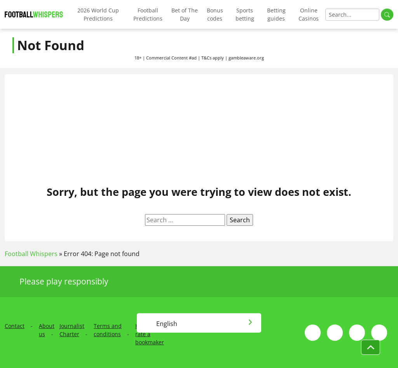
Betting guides (276, 14)
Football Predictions (147, 14)
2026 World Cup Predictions (98, 14)
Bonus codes (215, 14)
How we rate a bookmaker (149, 334)
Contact (14, 326)
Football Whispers (31, 253)
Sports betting (245, 14)
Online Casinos (308, 14)
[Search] (352, 15)
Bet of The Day (184, 14)
